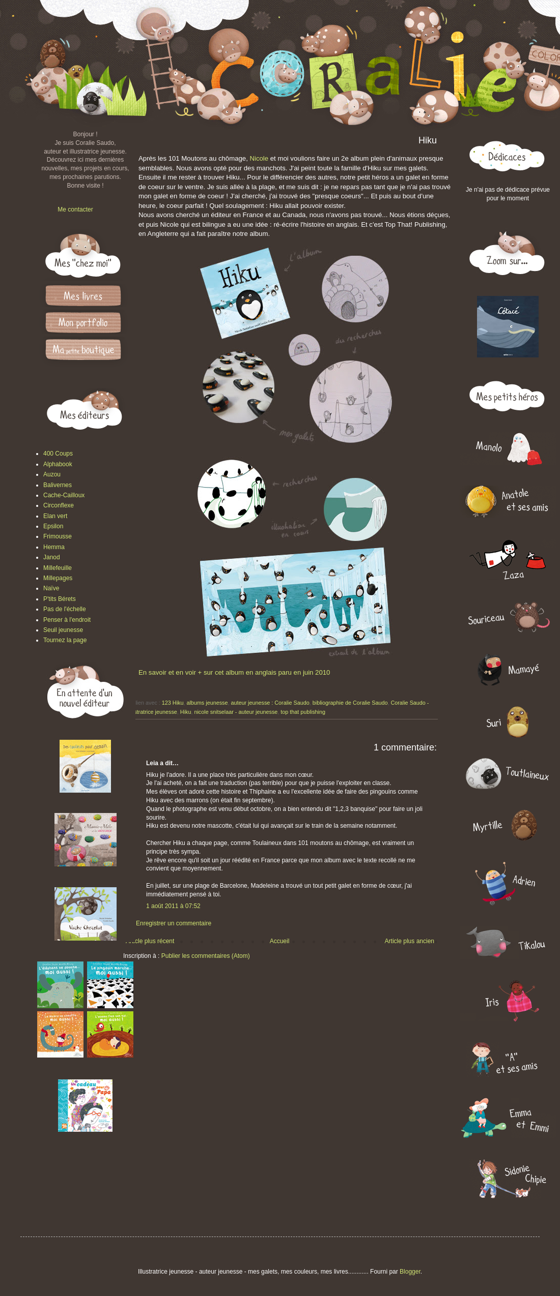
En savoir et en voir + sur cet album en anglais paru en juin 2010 (234, 672)
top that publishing (303, 712)
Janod (51, 557)
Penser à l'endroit (67, 619)
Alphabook (57, 464)
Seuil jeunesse (63, 630)
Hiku (185, 712)
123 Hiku (173, 703)
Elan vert (55, 516)
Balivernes (57, 485)
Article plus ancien (409, 941)
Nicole (258, 158)
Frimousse (57, 536)
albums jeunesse (207, 703)
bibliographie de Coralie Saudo (350, 703)
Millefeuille (57, 567)
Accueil (280, 941)
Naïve (51, 588)
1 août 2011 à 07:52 (173, 906)
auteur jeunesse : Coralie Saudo (270, 703)
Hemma (54, 547)
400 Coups (58, 453)
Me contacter (75, 209)
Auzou (52, 474)
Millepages (57, 578)
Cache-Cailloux (64, 495)
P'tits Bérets (59, 598)
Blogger (410, 1271)
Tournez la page (65, 640)
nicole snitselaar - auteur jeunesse (235, 712)
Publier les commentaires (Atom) (205, 955)
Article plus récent (150, 941)
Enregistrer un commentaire (173, 923)
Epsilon (53, 526)
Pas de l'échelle (64, 609)
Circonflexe (58, 505)
